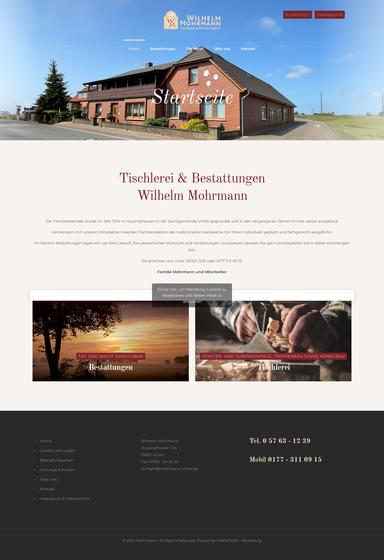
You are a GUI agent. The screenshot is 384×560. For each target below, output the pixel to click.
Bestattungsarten (56, 460)
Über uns (48, 479)
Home (45, 440)
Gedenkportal (329, 15)
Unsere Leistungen (57, 450)
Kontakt (47, 489)
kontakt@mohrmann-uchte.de (169, 468)
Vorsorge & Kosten (57, 469)
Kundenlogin (298, 15)
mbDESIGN (227, 540)
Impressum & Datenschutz (65, 498)
